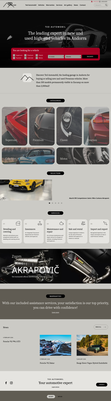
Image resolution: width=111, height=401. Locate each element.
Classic (39, 55)
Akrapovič (95, 1)
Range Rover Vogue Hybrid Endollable (92, 366)
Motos (39, 58)
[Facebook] (6, 388)
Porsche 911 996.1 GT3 (15, 343)
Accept (51, 396)
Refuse (60, 396)
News (7, 329)
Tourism (17, 58)
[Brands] (73, 56)
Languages (103, 1)
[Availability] (56, 56)
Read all (101, 328)
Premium (28, 55)
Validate (90, 57)
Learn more (55, 314)
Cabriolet (28, 58)
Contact (101, 388)
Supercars (17, 55)
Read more (50, 277)
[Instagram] (11, 388)
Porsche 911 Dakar (50, 365)
